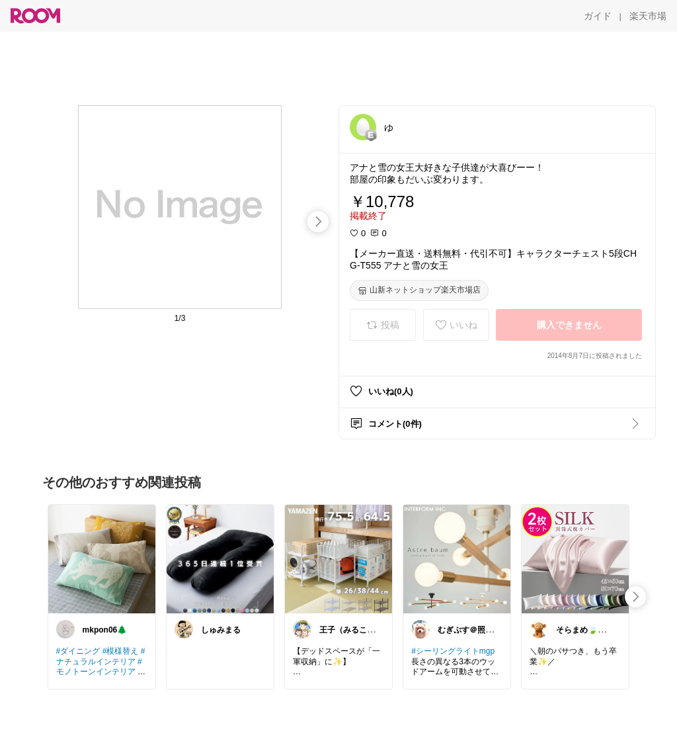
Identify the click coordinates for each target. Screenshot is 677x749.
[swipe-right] (318, 221)
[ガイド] (598, 16)
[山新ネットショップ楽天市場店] (419, 290)
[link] (101, 558)
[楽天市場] (647, 16)
